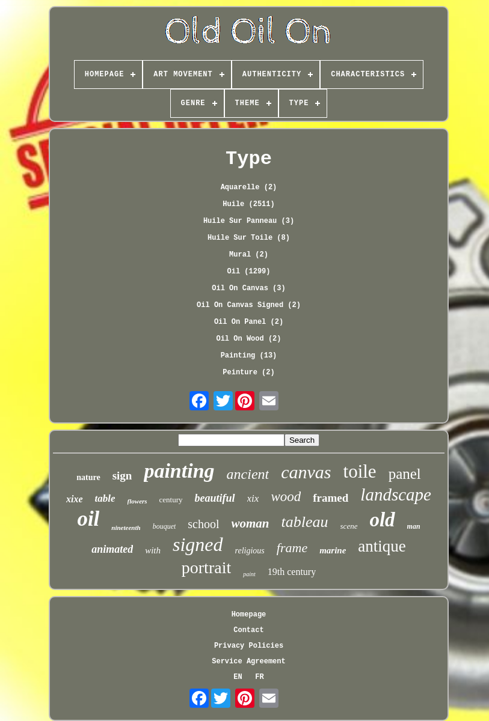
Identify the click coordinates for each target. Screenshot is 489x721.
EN (237, 677)
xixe (74, 499)
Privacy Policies (248, 646)
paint (249, 574)
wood (286, 496)
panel (405, 474)
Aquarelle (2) (249, 187)
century (171, 499)
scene (349, 526)
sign (122, 475)
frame (292, 547)
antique (381, 546)
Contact (248, 630)
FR (259, 677)
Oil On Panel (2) (248, 322)
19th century (292, 572)
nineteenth (125, 527)
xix (253, 498)
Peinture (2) (248, 372)
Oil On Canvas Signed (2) (249, 305)
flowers (137, 501)
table (105, 498)
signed (198, 544)
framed (330, 497)
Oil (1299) (248, 271)
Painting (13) (249, 355)
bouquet (164, 526)
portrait (206, 567)
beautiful (215, 498)
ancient (248, 474)
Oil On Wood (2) (248, 339)
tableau (304, 522)
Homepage (249, 614)
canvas (306, 472)
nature (88, 477)
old (382, 520)
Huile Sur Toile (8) (249, 238)
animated (112, 549)
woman (250, 523)
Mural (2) (248, 255)
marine (332, 550)
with (153, 550)
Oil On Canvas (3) (248, 288)
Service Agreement (248, 661)
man (413, 526)
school (203, 524)
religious (250, 550)
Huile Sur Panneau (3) (248, 221)
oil (88, 519)
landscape (395, 494)
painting (179, 471)
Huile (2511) (248, 204)
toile (360, 471)
